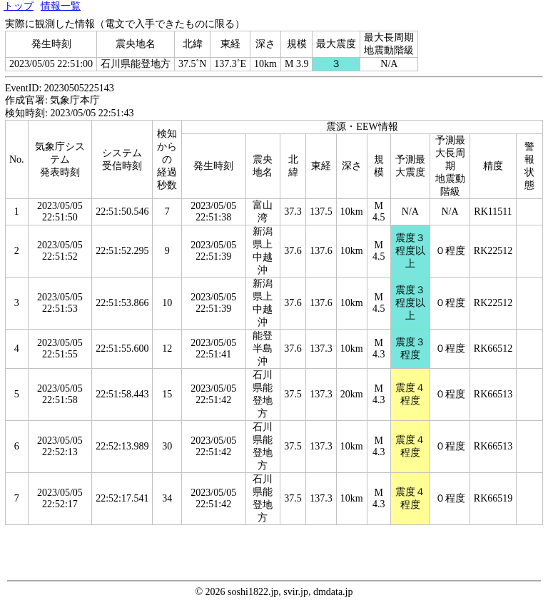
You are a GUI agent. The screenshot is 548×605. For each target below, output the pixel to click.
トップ (19, 6)
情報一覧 (61, 6)
